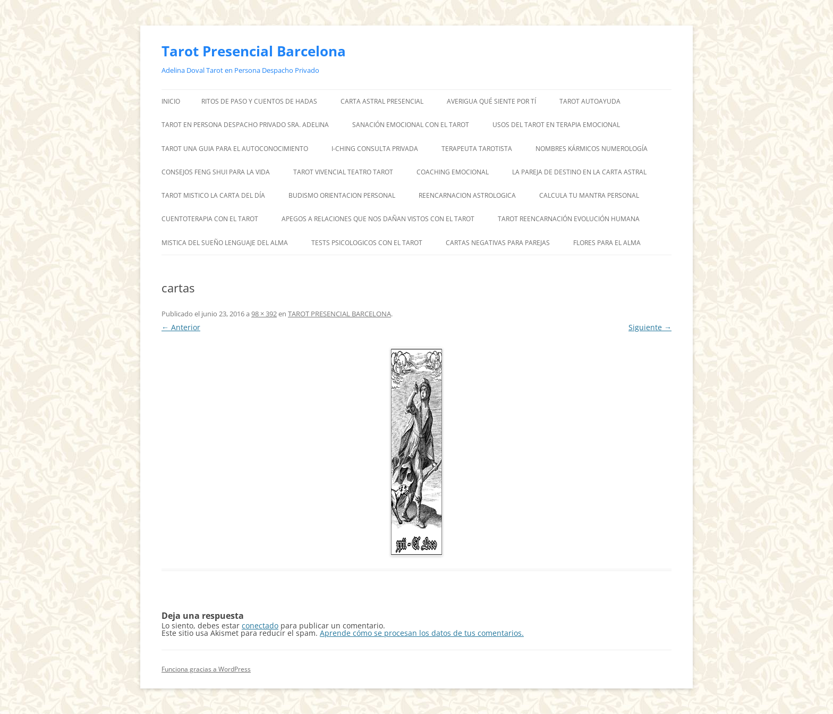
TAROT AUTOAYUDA (589, 101)
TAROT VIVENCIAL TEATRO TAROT (343, 172)
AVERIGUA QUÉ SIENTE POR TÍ (491, 101)
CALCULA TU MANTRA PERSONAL (589, 195)
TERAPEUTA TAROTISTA (476, 148)
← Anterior (181, 327)
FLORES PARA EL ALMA (607, 242)
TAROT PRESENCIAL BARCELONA (339, 313)
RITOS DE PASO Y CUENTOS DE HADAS (259, 101)
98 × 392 (264, 313)
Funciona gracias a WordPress (206, 669)
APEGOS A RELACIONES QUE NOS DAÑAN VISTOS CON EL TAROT (378, 218)
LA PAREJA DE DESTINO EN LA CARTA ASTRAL (579, 172)
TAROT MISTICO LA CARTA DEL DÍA (213, 195)
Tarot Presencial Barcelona (254, 51)
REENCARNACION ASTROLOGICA (467, 195)
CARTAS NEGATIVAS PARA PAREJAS (498, 242)
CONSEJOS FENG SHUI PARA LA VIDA (216, 172)
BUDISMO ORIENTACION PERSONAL (341, 195)
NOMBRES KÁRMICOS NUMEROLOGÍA (592, 148)
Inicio (171, 101)
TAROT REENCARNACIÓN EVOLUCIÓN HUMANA (569, 218)
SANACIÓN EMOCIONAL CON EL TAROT (410, 124)
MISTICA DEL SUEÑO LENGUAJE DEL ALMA (225, 242)
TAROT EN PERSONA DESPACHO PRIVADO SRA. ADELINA (245, 124)
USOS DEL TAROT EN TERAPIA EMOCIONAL (556, 124)
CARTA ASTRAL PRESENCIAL (382, 101)
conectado (260, 625)
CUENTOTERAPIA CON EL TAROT (210, 218)
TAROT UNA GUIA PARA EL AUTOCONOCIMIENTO (235, 148)
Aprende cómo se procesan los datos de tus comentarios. (422, 633)
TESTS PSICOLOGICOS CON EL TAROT (366, 242)
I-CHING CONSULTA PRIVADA (375, 148)
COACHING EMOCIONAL (452, 172)
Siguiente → (650, 327)
